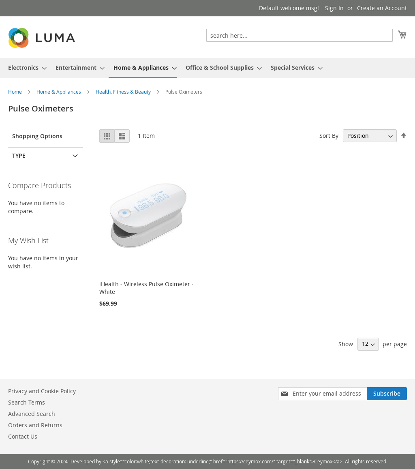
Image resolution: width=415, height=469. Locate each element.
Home (15, 91)
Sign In (334, 8)
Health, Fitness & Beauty (124, 91)
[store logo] (42, 38)
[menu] (207, 68)
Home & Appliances (59, 91)
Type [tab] (19, 155)
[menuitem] (25, 67)
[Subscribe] (387, 393)
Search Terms (26, 402)
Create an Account (382, 8)
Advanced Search (31, 414)
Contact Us (22, 436)
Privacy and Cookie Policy (42, 391)
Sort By (328, 135)
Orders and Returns (35, 425)
